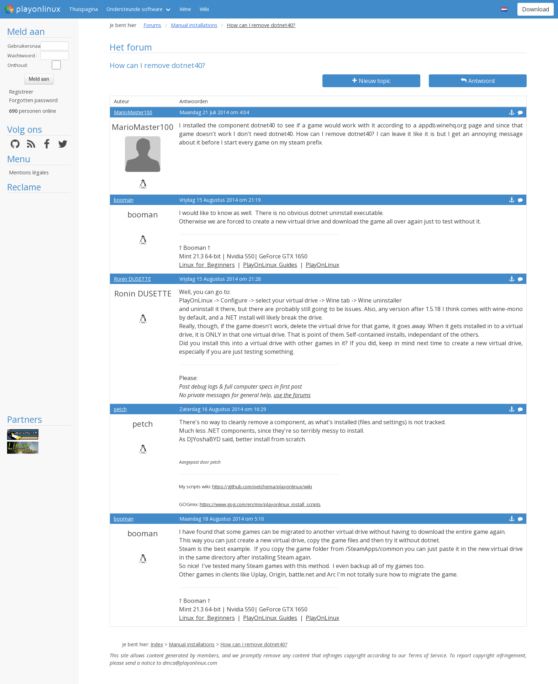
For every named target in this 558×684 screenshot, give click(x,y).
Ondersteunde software (134, 9)
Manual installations (194, 25)
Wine (185, 9)
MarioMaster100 (133, 112)
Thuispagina (83, 9)
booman (123, 199)
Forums (152, 25)
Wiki (204, 9)
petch (120, 409)
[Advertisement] (39, 303)
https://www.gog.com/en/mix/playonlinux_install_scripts (260, 504)
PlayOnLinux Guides (270, 265)
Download (535, 9)
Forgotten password (33, 100)
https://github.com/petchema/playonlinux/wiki (262, 486)
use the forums (292, 395)
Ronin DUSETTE (132, 278)
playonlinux (32, 9)
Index (157, 644)
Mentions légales (29, 172)
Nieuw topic (371, 81)
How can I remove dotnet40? (253, 644)
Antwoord (478, 81)
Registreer (21, 91)
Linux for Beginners (207, 265)
